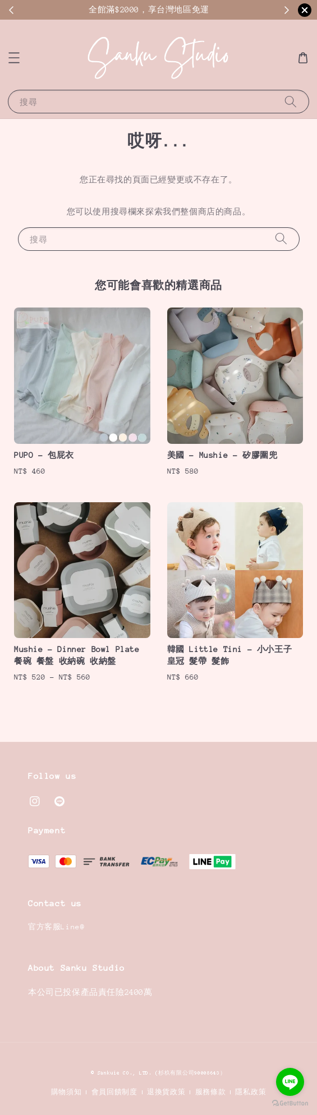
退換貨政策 (166, 1092)
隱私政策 (250, 1092)
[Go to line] (290, 1082)
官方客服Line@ (56, 927)
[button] (14, 57)
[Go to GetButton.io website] (290, 1103)
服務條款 (210, 1092)
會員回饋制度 (114, 1092)
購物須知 (66, 1092)
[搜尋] (291, 101)
